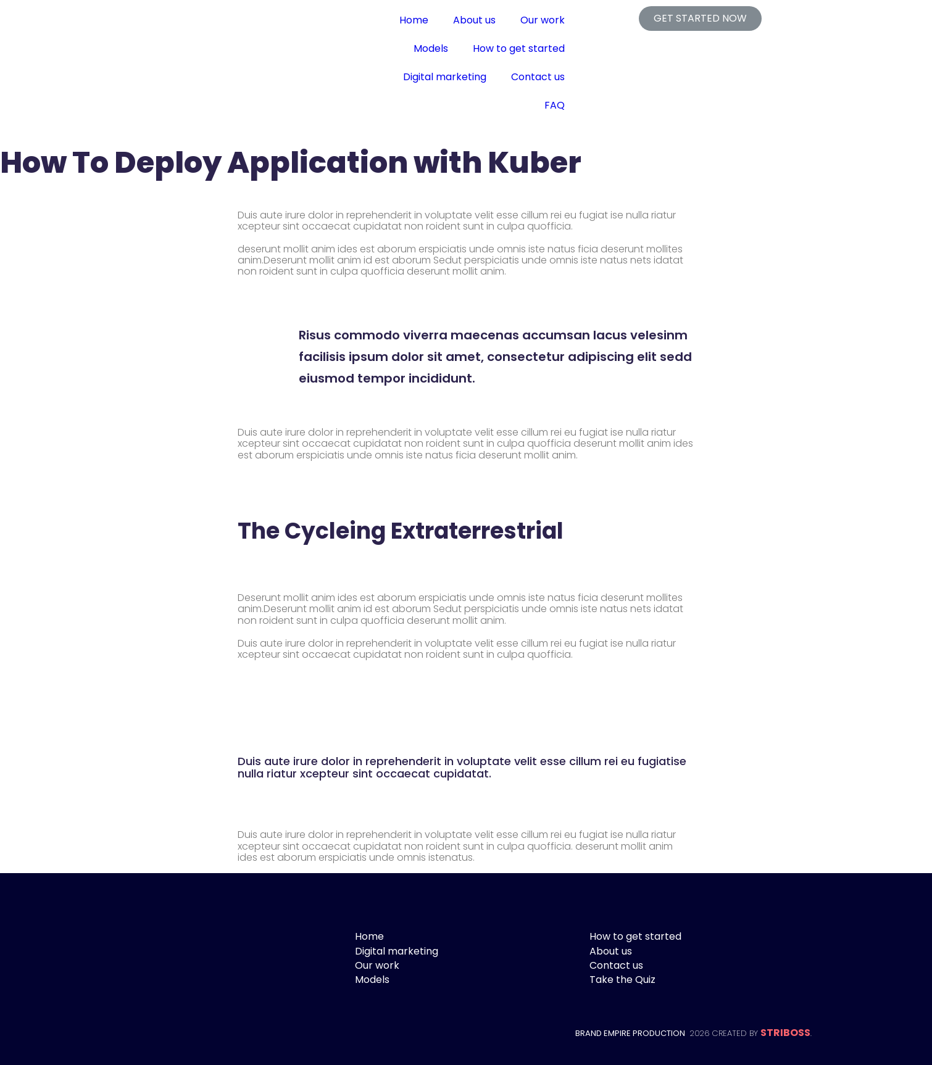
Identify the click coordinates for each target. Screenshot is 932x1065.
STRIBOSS (785, 1033)
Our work (542, 20)
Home (413, 20)
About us (474, 20)
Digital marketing (444, 77)
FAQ (554, 105)
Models (431, 48)
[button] (700, 18)
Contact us (538, 77)
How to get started (519, 48)
